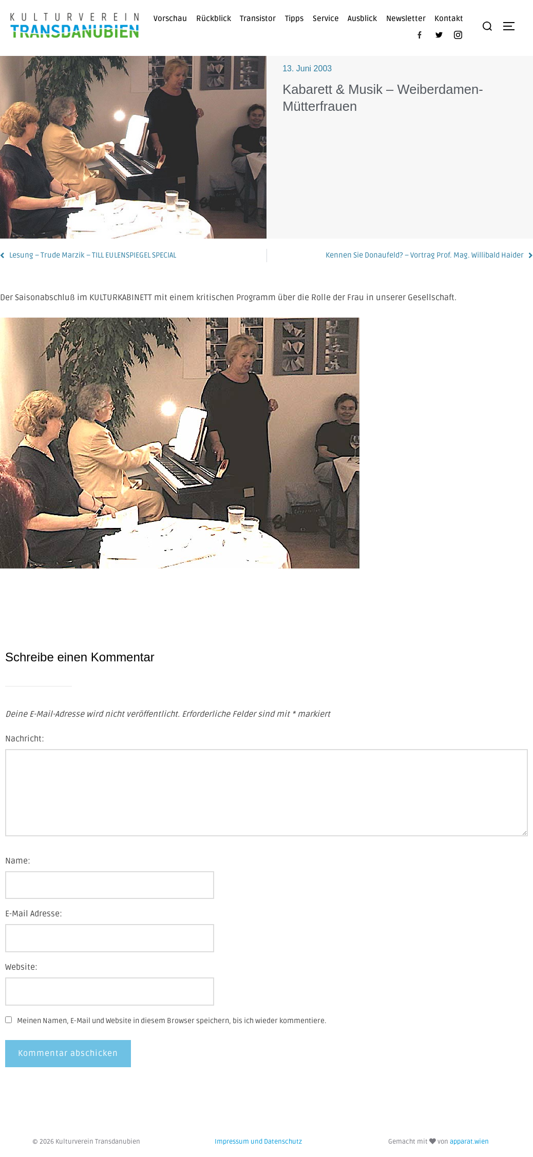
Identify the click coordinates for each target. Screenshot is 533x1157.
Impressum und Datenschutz (258, 1142)
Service (326, 18)
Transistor (258, 18)
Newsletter (406, 18)
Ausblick (362, 18)
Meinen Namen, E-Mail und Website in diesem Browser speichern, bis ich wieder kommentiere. (172, 1020)
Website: (21, 967)
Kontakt (448, 18)
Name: (17, 861)
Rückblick (213, 18)
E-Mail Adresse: (33, 914)
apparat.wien (469, 1142)
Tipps (294, 18)
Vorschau (170, 18)
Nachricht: (24, 739)
